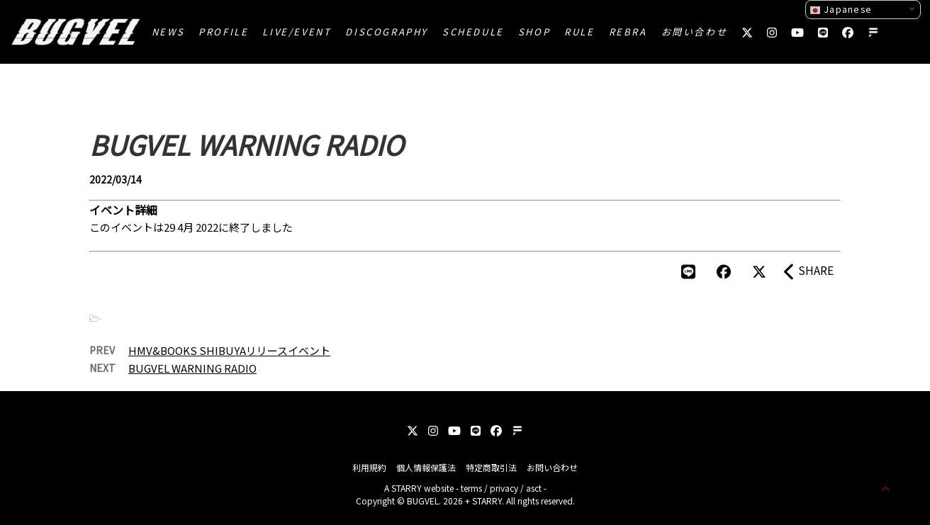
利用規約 (369, 467)
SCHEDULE (473, 31)
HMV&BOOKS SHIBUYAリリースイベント (229, 350)
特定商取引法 (491, 467)
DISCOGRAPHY (386, 31)
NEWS (168, 31)
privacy (504, 488)
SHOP (534, 31)
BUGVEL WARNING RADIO (192, 368)
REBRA (628, 31)
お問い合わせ (694, 31)
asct (534, 488)
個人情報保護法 (426, 467)
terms (471, 488)
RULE (579, 31)
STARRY (406, 488)
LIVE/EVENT (296, 31)
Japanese (840, 9)
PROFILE (223, 31)
